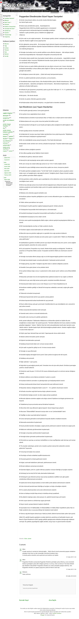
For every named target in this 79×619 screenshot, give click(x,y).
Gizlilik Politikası (57, 613)
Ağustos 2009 (7, 173)
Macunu (7, 44)
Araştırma (7, 37)
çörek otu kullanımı (8, 120)
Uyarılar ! (7, 32)
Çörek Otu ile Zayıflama (16, 10)
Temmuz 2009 (7, 175)
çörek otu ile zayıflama (6, 148)
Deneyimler (46, 10)
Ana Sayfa (5, 10)
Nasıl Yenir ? (8, 22)
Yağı (6, 46)
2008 (5, 177)
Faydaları (26, 10)
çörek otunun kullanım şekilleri (8, 131)
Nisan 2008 (7, 179)
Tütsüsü (7, 50)
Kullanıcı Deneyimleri (10, 26)
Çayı (6, 52)
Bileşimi (7, 20)
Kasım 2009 (7, 166)
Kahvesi (7, 54)
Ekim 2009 (6, 168)
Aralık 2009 (7, 164)
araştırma (6, 118)
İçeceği (6, 56)
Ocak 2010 (7, 159)
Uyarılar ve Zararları (36, 10)
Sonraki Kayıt (24, 600)
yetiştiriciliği (6, 145)
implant (5, 151)
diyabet (5, 138)
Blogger (43, 615)
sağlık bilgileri (7, 113)
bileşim (5, 136)
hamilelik (5, 134)
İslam (25, 538)
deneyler (5, 115)
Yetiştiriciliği (8, 34)
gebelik (11, 136)
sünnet (29, 538)
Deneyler (7, 24)
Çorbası (7, 48)
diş (4, 128)
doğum (11, 138)
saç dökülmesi (7, 141)
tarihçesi (5, 143)
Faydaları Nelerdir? (9, 18)
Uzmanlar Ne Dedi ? (10, 28)
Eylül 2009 (6, 170)
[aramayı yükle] (65, 2)
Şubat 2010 (7, 157)
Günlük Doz (54, 10)
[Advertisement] (24, 531)
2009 (5, 162)
